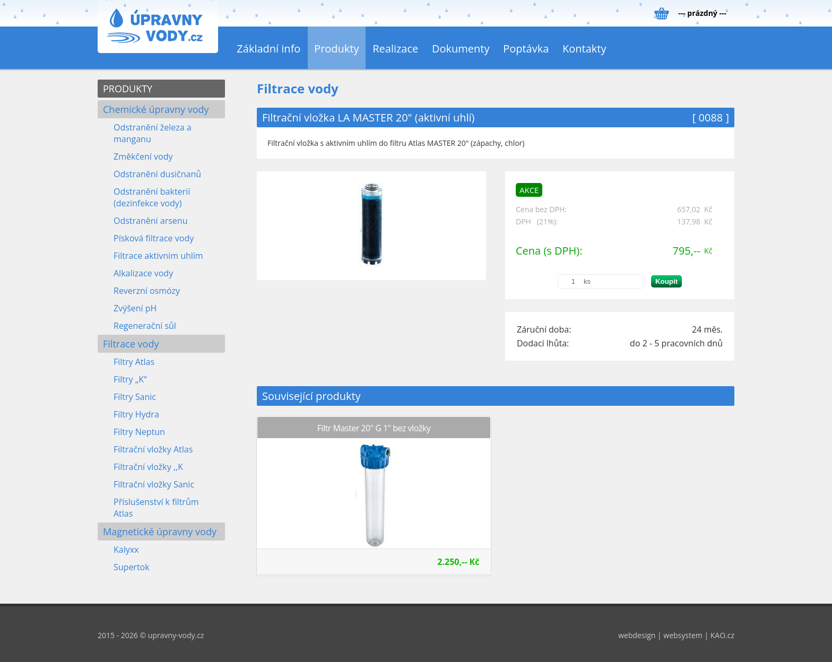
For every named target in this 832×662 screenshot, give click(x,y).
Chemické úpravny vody (156, 109)
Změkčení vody (143, 156)
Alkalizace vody (143, 273)
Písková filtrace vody (154, 238)
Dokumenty (460, 48)
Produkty (336, 48)
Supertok (132, 567)
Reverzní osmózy (147, 291)
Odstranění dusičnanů (157, 174)
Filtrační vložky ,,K (148, 467)
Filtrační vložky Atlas (153, 449)
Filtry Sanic (135, 397)
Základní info (268, 48)
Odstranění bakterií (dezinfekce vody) (152, 197)
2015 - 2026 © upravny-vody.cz (151, 635)
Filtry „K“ (130, 379)
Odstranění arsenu (150, 221)
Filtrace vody (131, 343)
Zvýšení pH (135, 308)
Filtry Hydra (136, 414)
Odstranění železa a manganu (153, 133)
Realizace (395, 48)
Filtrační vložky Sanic (154, 484)
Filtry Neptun (139, 432)
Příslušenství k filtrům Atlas (156, 507)
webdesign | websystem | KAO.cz (676, 635)
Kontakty (584, 48)
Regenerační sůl (145, 326)
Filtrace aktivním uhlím (158, 256)
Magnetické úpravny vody (159, 531)
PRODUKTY (127, 88)
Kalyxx (126, 549)
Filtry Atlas (134, 362)
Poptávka (526, 48)
